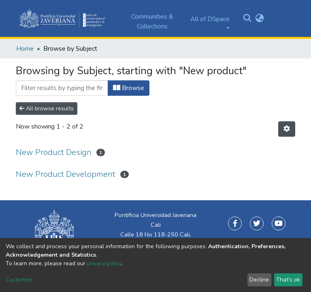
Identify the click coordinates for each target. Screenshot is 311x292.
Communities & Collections (152, 21)
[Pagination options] (286, 129)
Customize (19, 279)
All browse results (46, 108)
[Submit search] (247, 18)
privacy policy (104, 263)
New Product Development (65, 174)
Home (25, 48)
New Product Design (54, 152)
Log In (276, 18)
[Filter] (62, 88)
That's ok (288, 279)
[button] (259, 18)
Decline (259, 279)
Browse (128, 88)
